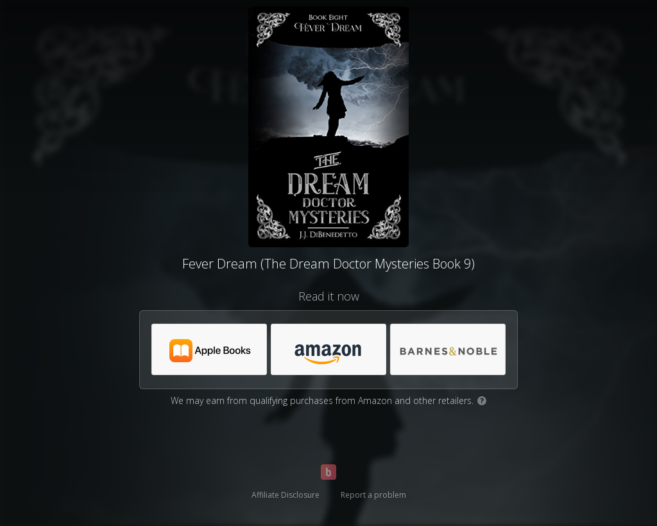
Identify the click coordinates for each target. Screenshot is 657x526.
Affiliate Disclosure (286, 494)
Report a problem (373, 494)
